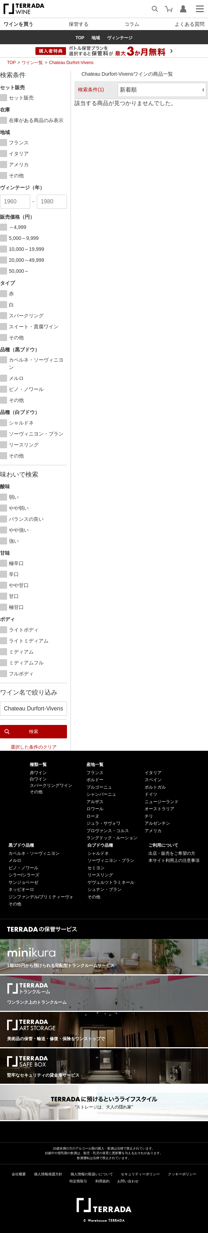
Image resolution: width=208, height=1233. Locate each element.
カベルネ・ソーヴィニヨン (34, 853)
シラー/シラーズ (24, 874)
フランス (94, 772)
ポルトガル (155, 787)
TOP (11, 62)
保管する (79, 24)
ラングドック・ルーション (111, 837)
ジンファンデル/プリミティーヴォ (41, 896)
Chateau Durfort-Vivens (71, 62)
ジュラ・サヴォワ (103, 823)
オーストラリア (159, 808)
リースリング (100, 874)
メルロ (15, 860)
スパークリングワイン (51, 785)
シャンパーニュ (101, 794)
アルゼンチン (157, 823)
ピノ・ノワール (23, 867)
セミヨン (96, 867)
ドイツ (151, 794)
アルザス (94, 801)
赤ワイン (38, 772)
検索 (33, 731)
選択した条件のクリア (34, 747)
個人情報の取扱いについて (92, 1174)
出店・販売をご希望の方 (171, 853)
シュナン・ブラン (105, 889)
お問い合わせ (128, 1181)
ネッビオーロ (21, 889)
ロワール (94, 808)
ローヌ (92, 816)
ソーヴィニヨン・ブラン (111, 860)
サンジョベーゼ (23, 882)
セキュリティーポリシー (140, 1174)
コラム (131, 24)
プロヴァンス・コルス (107, 830)
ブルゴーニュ (99, 787)
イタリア (153, 772)
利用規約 (102, 1181)
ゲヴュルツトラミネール (111, 882)
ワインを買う (18, 24)
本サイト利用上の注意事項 (173, 860)
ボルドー (94, 779)
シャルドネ (98, 853)
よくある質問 (189, 24)
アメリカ (153, 830)
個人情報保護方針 (48, 1174)
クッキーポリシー (182, 1174)
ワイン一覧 (32, 62)
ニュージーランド (162, 801)
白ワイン (38, 779)
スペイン (153, 779)
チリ (149, 816)
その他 (36, 791)
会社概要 (19, 1174)
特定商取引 (78, 1181)
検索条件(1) (91, 89)
